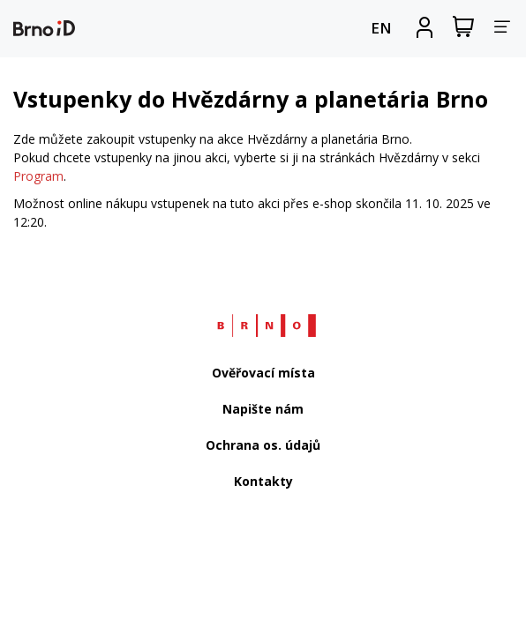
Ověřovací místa (263, 372)
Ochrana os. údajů (263, 445)
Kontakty (263, 481)
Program (38, 176)
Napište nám (263, 408)
